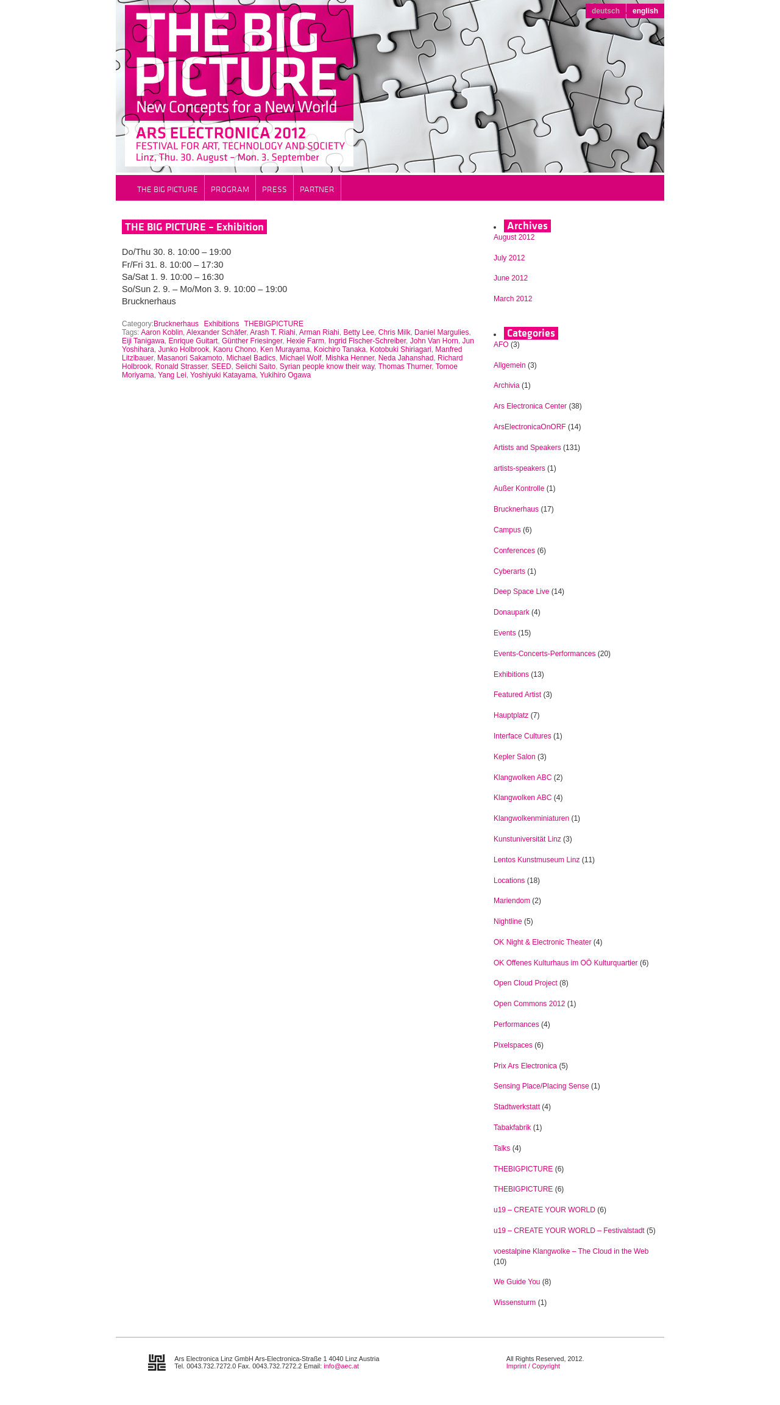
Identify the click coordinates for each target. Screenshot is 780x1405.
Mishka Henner (349, 358)
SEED (221, 366)
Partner (317, 189)
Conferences (514, 550)
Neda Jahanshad (406, 358)
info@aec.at (341, 1366)
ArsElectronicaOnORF (530, 427)
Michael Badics (250, 358)
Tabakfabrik (512, 1127)
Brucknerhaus (176, 324)
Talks (502, 1148)
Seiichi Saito (255, 366)
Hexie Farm (305, 341)
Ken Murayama (285, 349)
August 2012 (514, 237)
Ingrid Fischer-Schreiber (367, 341)
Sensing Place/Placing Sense (541, 1086)
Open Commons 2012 (529, 1003)
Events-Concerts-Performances (544, 653)
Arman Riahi (319, 332)
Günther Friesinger (252, 341)
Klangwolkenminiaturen (531, 818)
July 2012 (509, 258)
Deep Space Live (521, 591)
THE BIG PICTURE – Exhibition (194, 227)
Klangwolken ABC (522, 777)
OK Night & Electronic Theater (543, 942)
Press (274, 189)
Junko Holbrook (183, 349)
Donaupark (512, 612)
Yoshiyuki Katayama (223, 375)
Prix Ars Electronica (525, 1066)
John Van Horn (434, 341)
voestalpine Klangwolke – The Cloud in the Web (571, 1251)
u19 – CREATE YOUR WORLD (544, 1210)
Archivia (507, 385)
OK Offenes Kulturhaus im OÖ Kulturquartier (566, 963)
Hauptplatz (511, 715)
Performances (516, 1024)
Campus (507, 530)
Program (230, 189)
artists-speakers (519, 468)
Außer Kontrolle (519, 488)
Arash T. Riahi (272, 332)
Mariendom (512, 900)
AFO (501, 344)
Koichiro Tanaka (340, 349)
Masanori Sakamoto (189, 358)
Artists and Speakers (527, 447)
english (645, 11)
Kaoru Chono (235, 349)
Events (505, 633)
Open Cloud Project (526, 983)
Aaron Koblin (162, 332)
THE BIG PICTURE (167, 189)
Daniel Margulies (441, 332)
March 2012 (513, 299)
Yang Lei (172, 375)
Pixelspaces (513, 1045)
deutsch (606, 11)
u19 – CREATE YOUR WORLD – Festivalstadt (569, 1230)
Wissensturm (515, 1302)
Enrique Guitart (193, 341)
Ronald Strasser (181, 366)
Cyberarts (509, 571)
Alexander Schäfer (216, 332)
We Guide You (517, 1282)
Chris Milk (394, 332)
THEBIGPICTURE (273, 324)
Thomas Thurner (405, 366)
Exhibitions (221, 324)
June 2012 (511, 278)
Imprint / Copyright (533, 1366)
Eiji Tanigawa (143, 341)
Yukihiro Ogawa (285, 375)
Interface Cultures (522, 736)
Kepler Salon (515, 757)
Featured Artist (517, 694)
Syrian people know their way (327, 366)
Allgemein (510, 365)
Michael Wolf (300, 358)
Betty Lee (358, 332)
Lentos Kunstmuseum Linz (537, 860)
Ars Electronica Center (530, 406)
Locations (509, 880)
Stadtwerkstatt (517, 1107)
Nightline (508, 921)
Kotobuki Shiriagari (400, 349)
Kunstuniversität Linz (527, 839)
